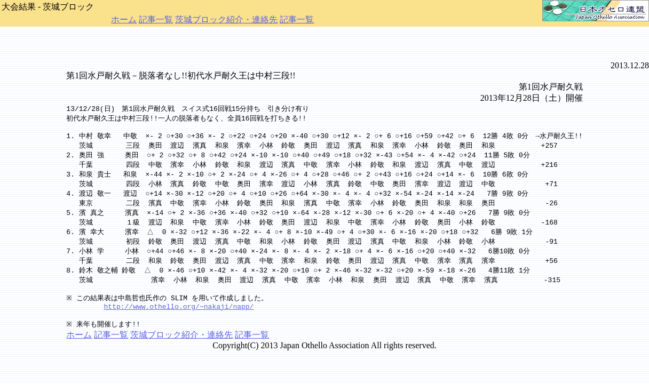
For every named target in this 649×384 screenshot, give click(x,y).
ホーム (124, 19)
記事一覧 (156, 19)
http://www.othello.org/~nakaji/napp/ (179, 312)
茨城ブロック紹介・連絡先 (226, 19)
